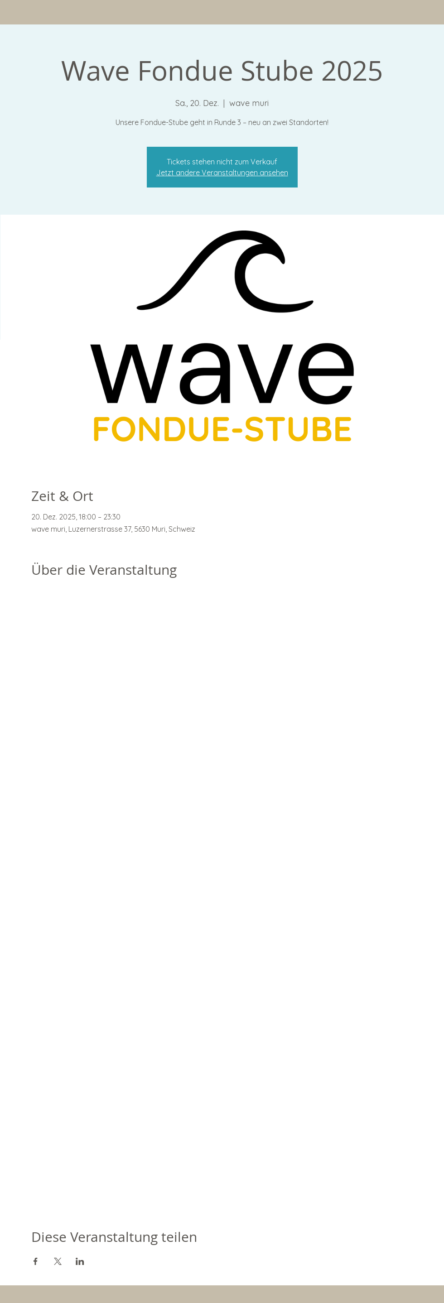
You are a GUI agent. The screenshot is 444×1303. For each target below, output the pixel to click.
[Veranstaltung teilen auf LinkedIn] (80, 1261)
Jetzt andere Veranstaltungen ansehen (222, 172)
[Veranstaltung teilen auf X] (57, 1261)
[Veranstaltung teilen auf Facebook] (35, 1261)
